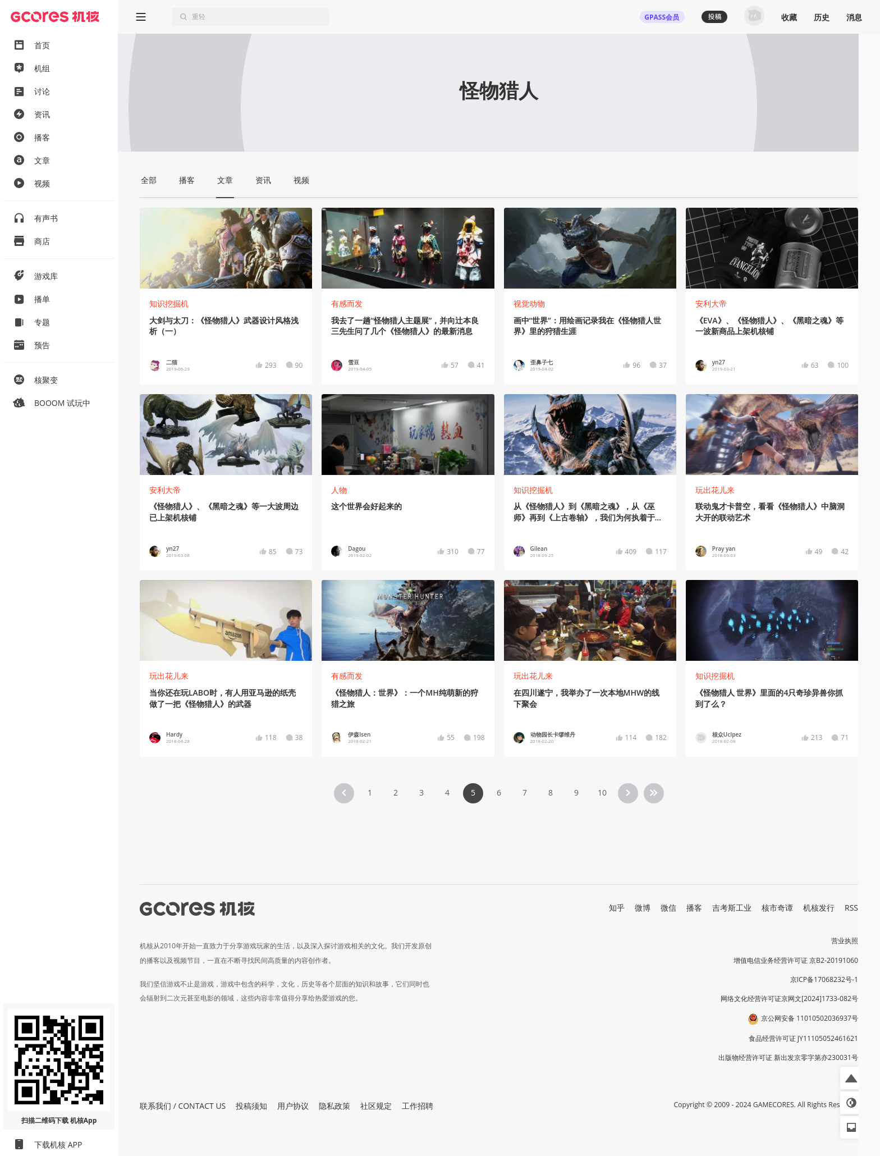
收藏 (789, 17)
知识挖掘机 (169, 303)
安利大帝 (711, 303)
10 (602, 792)
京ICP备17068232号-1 (824, 979)
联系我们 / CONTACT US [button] (183, 1105)
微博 (642, 907)
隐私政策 (334, 1105)
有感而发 (347, 303)
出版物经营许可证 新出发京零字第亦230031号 (788, 1057)
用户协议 (293, 1105)
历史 (821, 17)
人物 (339, 490)
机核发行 (819, 907)
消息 (854, 17)
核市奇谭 (777, 907)
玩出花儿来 (715, 490)
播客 (694, 907)
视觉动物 (529, 303)
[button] (851, 1078)
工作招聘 (417, 1105)
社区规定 (376, 1105)
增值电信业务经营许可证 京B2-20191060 (796, 960)
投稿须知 (251, 1105)
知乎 (617, 907)
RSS (851, 907)
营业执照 (844, 940)
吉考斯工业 (731, 907)
